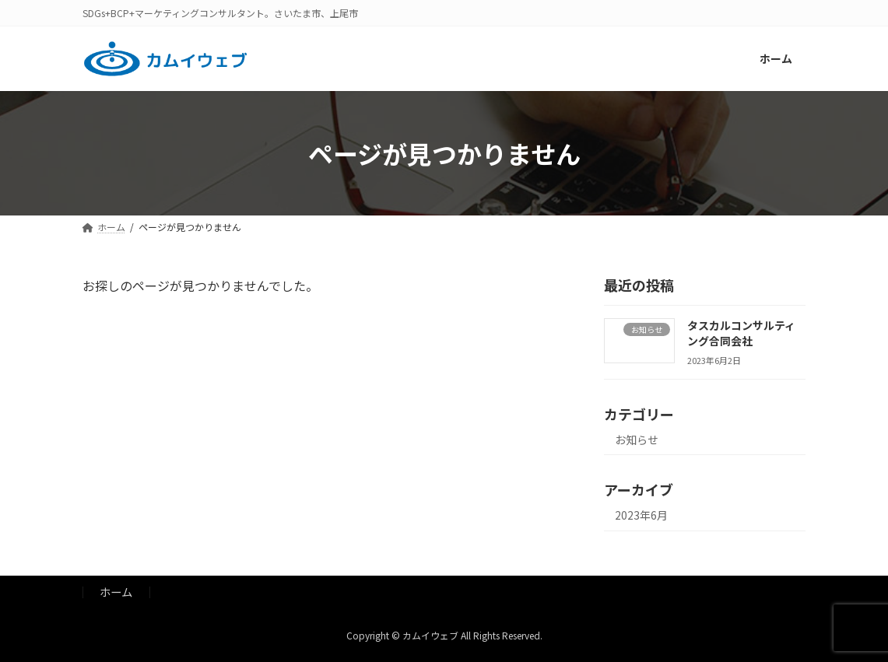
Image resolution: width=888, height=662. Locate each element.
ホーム (116, 591)
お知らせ (636, 439)
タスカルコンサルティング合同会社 (741, 333)
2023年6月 (641, 516)
